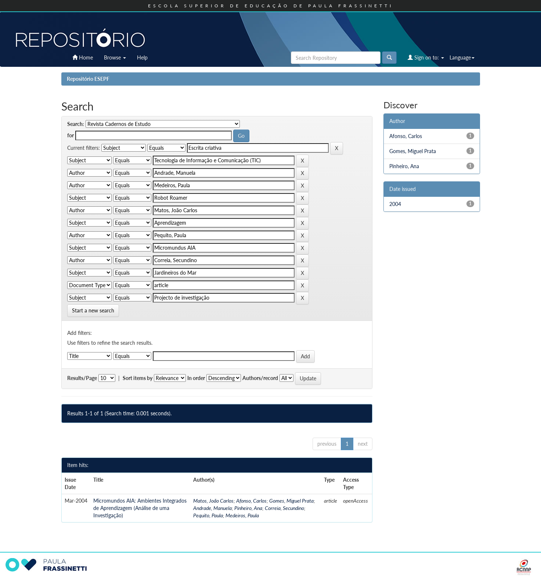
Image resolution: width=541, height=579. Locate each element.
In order (196, 378)
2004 (395, 204)
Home (82, 57)
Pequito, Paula (208, 515)
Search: (75, 124)
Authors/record (260, 378)
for (70, 135)
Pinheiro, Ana (248, 508)
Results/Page (82, 378)
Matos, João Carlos (213, 500)
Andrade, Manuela (212, 508)
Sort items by (137, 378)
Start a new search (93, 310)
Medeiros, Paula (242, 515)
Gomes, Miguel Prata (291, 500)
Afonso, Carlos (251, 500)
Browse (115, 57)
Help (142, 57)
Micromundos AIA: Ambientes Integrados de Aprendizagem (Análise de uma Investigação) (140, 507)
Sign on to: (426, 57)
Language (462, 57)
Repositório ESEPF (88, 79)
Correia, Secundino (284, 508)
